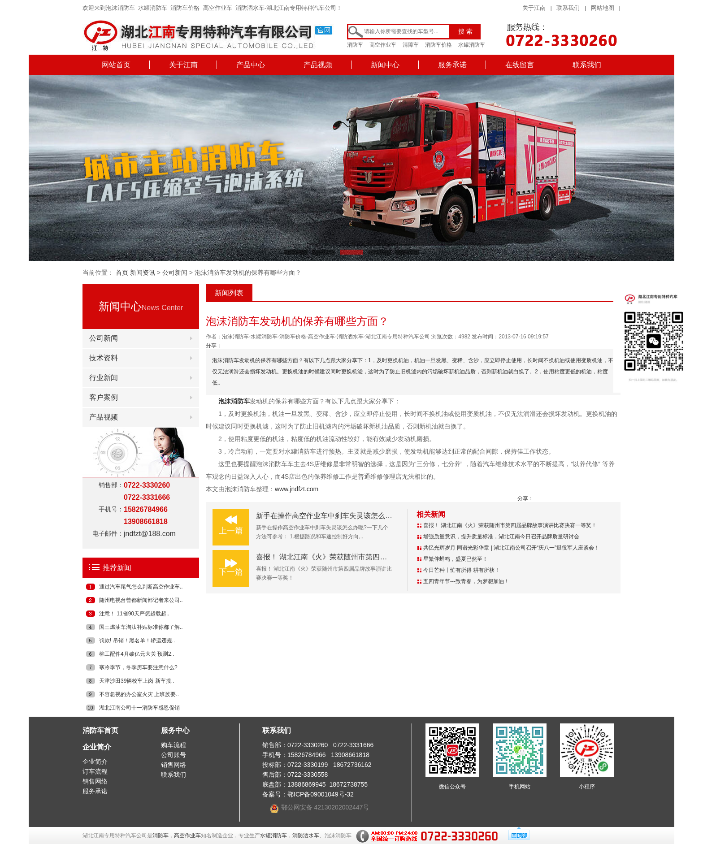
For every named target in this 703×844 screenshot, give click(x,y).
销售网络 (95, 781)
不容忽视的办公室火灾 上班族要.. (139, 694)
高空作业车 (382, 45)
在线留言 (519, 65)
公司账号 (173, 754)
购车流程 (173, 745)
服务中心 (175, 730)
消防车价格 (438, 45)
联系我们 (568, 7)
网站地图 (602, 7)
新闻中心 (385, 65)
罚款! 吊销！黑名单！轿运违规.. (137, 640)
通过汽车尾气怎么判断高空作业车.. (141, 587)
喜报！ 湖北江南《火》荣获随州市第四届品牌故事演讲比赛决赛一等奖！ (371, 557)
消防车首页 (100, 730)
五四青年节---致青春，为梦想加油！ (466, 581)
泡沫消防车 (234, 401)
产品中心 (250, 65)
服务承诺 (452, 65)
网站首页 (116, 65)
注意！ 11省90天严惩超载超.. (134, 613)
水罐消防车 (471, 45)
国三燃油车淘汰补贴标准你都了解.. (141, 627)
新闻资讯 (142, 272)
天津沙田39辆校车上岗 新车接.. (136, 681)
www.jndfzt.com (296, 489)
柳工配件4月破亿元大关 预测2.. (136, 654)
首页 (122, 272)
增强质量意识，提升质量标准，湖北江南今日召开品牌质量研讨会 (501, 536)
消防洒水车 (305, 835)
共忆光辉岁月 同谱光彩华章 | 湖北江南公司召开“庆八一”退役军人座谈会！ (511, 548)
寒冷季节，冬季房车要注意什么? (138, 667)
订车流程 (95, 771)
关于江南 (534, 7)
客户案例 (103, 397)
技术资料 (103, 358)
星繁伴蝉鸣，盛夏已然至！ (455, 559)
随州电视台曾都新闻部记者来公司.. (141, 600)
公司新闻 (174, 272)
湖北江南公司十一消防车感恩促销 (139, 708)
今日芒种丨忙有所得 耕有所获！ (461, 570)
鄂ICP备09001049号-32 (320, 794)
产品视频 (318, 65)
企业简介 (96, 747)
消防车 (355, 45)
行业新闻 (103, 377)
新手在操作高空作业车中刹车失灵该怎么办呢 (327, 515)
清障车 (411, 45)
